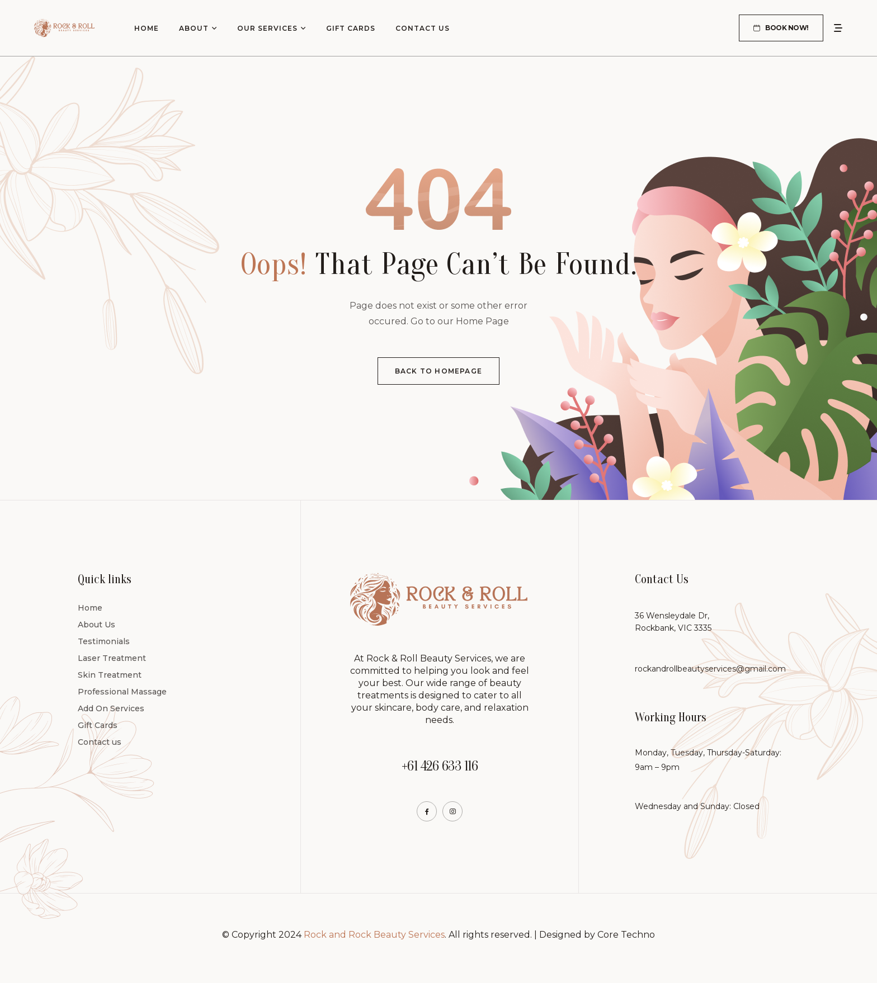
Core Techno (626, 934)
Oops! (274, 264)
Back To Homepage (438, 371)
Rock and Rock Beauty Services (374, 934)
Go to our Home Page (460, 321)
